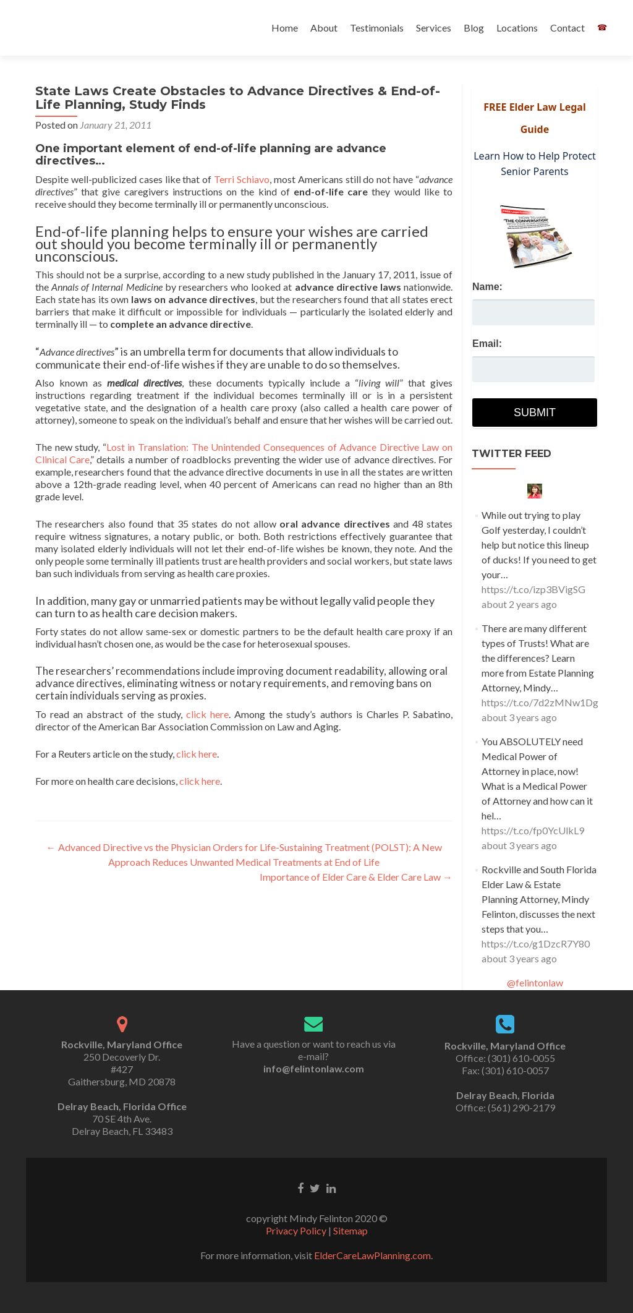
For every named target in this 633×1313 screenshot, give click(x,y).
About (324, 27)
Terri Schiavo (242, 179)
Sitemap (350, 1230)
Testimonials (377, 27)
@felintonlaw (535, 982)
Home (284, 27)
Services (433, 27)
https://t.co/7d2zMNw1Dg (540, 702)
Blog (474, 27)
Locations (517, 27)
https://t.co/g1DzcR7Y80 (536, 943)
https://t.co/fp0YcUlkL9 (533, 830)
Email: (487, 343)
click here (207, 714)
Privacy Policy (296, 1230)
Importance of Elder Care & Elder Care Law (356, 877)
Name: (487, 286)
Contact (567, 27)
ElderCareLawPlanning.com (372, 1255)
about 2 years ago (519, 604)
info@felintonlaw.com (313, 1068)
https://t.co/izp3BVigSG (533, 589)
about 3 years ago (519, 717)
